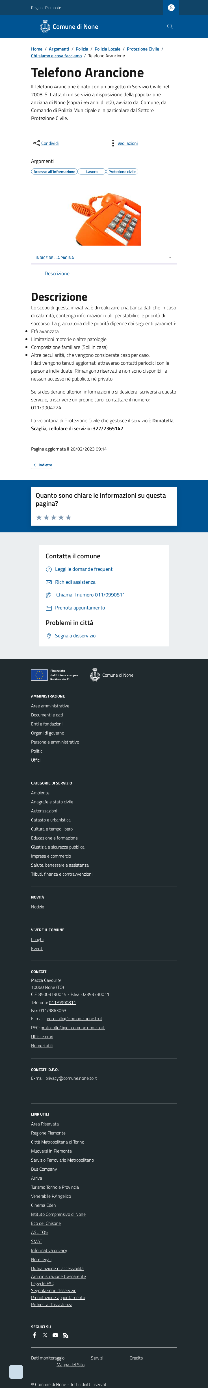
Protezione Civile (143, 48)
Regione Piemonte (46, 7)
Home (36, 48)
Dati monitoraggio (47, 1357)
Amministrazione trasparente (58, 1276)
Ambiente (40, 792)
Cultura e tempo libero (52, 828)
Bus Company (44, 1169)
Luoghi (37, 939)
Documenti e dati (47, 714)
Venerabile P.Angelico (51, 1196)
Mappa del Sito (70, 1364)
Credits (136, 1357)
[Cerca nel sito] (168, 26)
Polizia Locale (107, 48)
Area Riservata (45, 1123)
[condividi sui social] (45, 143)
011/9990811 (62, 1002)
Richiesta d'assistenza (51, 1304)
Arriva (36, 1178)
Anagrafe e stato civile (52, 801)
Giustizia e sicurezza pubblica (57, 846)
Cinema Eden (43, 1205)
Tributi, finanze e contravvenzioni (61, 874)
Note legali (41, 1259)
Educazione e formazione (54, 837)
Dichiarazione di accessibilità (57, 1268)
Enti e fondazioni (46, 723)
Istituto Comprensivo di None (58, 1214)
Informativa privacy (49, 1250)
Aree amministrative (50, 705)
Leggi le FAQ (43, 1283)
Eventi (37, 948)
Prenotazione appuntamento (58, 1297)
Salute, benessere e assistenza (60, 865)
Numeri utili (42, 1045)
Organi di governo (47, 732)
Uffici (35, 760)
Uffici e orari (42, 1036)
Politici (37, 750)
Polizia (82, 48)
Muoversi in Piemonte (51, 1150)
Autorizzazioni (44, 810)
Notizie (37, 906)
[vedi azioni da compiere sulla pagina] (123, 143)
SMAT (36, 1241)
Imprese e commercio (51, 856)
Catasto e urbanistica (51, 819)
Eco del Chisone (46, 1223)
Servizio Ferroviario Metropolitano (62, 1160)
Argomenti (59, 48)
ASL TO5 (39, 1232)
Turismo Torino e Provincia (55, 1187)
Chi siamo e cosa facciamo (56, 55)
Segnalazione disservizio (53, 1290)
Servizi (97, 1357)
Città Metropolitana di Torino (57, 1141)
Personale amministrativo (55, 741)
